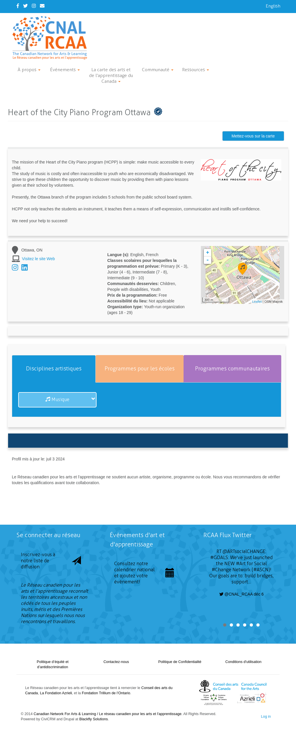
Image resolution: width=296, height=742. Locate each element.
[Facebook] (17, 6)
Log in (266, 717)
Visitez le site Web (38, 258)
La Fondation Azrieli (56, 693)
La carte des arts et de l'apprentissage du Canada (111, 75)
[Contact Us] (42, 6)
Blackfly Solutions (93, 719)
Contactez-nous (116, 662)
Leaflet (257, 301)
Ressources (195, 69)
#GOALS (219, 557)
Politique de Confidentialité (179, 662)
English (273, 6)
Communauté (157, 69)
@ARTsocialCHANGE (244, 551)
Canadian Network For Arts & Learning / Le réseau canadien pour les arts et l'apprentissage (107, 714)
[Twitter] (25, 6)
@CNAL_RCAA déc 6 (241, 594)
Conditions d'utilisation (243, 662)
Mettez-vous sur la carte (253, 136)
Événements (65, 69)
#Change (221, 569)
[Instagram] (34, 6)
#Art (241, 563)
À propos (29, 69)
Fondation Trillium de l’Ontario (106, 693)
